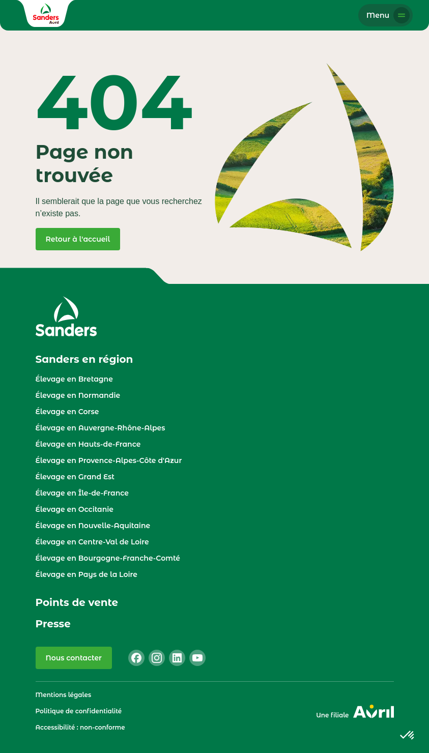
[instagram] (157, 658)
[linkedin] (177, 658)
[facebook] (136, 658)
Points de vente (77, 602)
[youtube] (197, 658)
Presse (53, 624)
